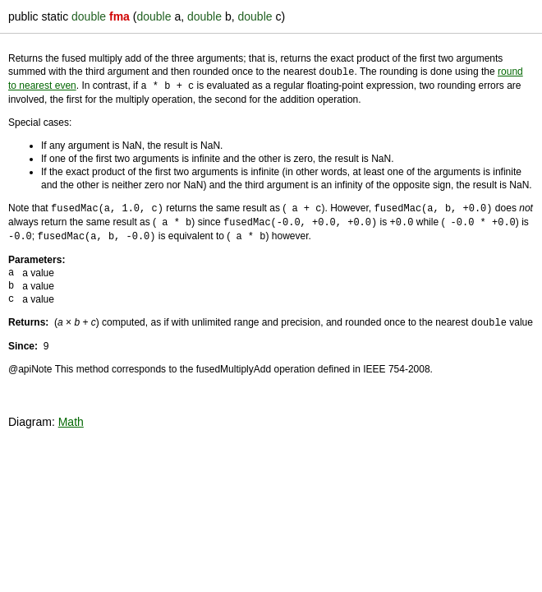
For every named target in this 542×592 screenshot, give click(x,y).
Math (71, 416)
